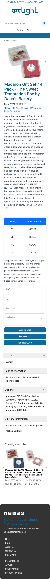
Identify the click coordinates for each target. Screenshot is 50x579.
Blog (7, 543)
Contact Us (10, 551)
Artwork (9, 564)
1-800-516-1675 (34, 2)
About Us (10, 547)
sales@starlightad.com (15, 532)
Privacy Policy (12, 568)
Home (8, 539)
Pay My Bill (10, 554)
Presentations (12, 561)
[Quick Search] (21, 23)
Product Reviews (13, 572)
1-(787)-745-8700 (14, 2)
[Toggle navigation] (4, 36)
